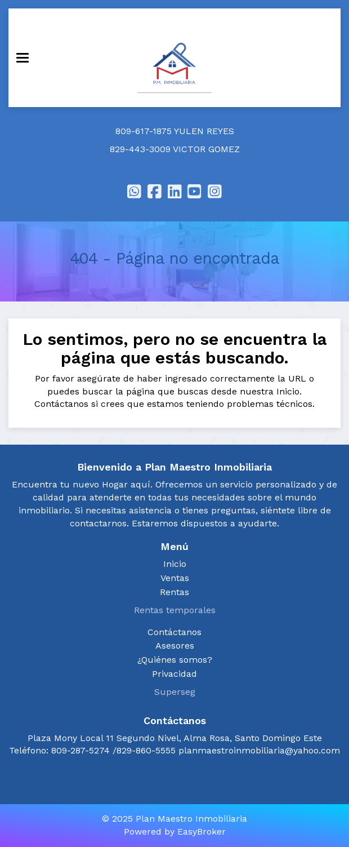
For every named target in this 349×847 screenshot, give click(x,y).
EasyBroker (201, 831)
